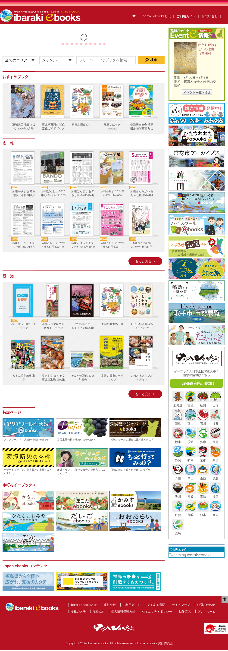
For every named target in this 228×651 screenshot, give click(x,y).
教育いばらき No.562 (112, 126)
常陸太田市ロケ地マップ (112, 377)
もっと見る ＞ (145, 261)
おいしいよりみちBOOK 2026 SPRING (142, 327)
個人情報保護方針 (123, 611)
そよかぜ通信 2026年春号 (83, 377)
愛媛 (190, 495)
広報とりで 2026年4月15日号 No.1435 (53, 244)
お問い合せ (210, 16)
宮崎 (178, 531)
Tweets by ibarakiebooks (190, 555)
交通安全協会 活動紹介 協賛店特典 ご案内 (142, 128)
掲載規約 (98, 611)
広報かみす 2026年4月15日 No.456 (112, 193)
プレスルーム (206, 611)
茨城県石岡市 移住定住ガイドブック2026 (53, 128)
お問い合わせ (206, 605)
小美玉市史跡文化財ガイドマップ (53, 326)
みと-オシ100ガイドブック (23, 326)
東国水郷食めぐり (83, 124)
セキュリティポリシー (157, 611)
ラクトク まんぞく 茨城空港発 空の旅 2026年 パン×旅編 (53, 379)
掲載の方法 (78, 611)
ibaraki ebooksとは (156, 16)
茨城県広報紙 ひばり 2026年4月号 (23, 126)
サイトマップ (181, 605)
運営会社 (110, 605)
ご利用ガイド (186, 16)
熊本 (203, 513)
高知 (203, 495)
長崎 (190, 513)
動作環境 (185, 611)
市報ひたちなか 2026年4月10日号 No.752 (142, 246)
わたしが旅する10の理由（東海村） (208, 49)
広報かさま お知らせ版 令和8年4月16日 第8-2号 (23, 195)
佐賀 (178, 513)
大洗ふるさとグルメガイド (142, 377)
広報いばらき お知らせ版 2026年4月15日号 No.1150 (82, 246)
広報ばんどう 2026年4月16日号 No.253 (53, 193)
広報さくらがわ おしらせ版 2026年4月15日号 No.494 (141, 195)
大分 (215, 513)
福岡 (215, 495)
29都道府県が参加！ (198, 383)
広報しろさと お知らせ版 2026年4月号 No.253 (23, 246)
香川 (178, 495)
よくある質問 (156, 605)
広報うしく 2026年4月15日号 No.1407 (112, 244)
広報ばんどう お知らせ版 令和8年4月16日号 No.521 (82, 195)
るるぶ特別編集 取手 (23, 377)
